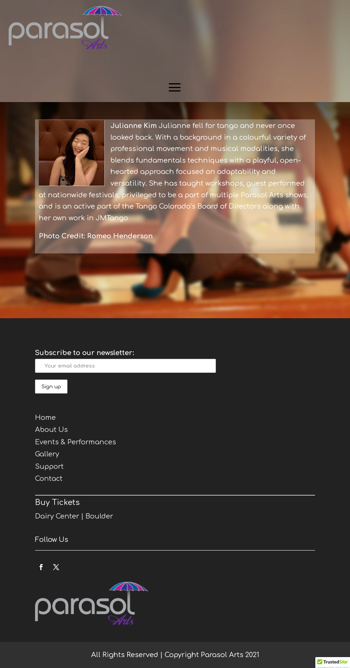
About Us (51, 429)
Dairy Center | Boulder (74, 516)
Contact (49, 478)
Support (49, 466)
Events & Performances (75, 442)
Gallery (47, 454)
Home (45, 417)
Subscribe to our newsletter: (84, 353)
